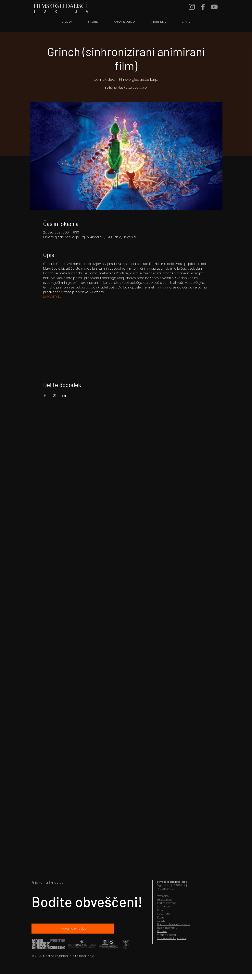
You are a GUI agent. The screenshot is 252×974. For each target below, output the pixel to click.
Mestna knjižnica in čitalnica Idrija (68, 956)
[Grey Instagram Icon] (192, 7)
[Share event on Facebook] (45, 395)
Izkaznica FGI (164, 899)
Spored (161, 910)
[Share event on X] (55, 395)
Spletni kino (163, 913)
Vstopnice (163, 896)
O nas (160, 917)
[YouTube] (214, 7)
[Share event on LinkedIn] (64, 395)
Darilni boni (163, 906)
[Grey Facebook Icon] (203, 7)
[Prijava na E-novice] (73, 929)
